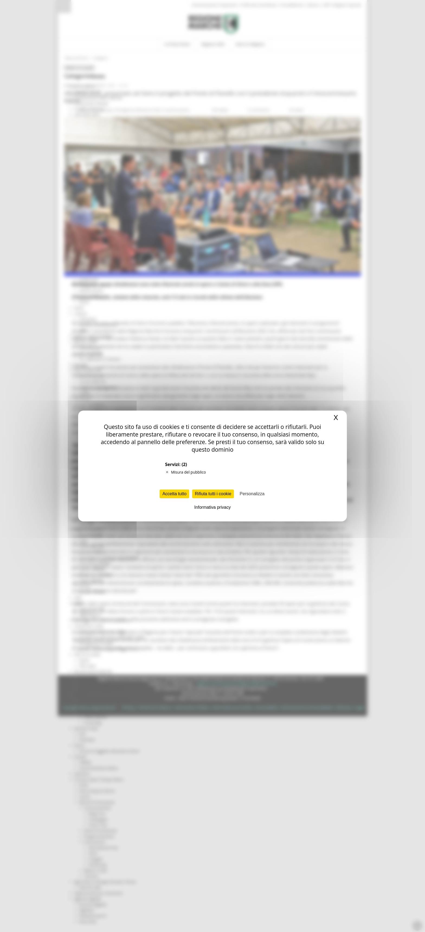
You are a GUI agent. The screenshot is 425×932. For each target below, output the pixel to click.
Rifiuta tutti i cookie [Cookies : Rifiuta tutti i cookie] (213, 493)
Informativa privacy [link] (212, 507)
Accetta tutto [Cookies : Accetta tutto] (174, 493)
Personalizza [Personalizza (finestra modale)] (252, 493)
